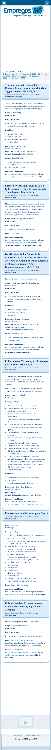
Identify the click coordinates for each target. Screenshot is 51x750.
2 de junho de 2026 (10, 74)
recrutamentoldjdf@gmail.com (16, 243)
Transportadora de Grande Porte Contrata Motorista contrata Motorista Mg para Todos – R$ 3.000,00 (25, 88)
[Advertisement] (25, 42)
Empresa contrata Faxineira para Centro (26, 513)
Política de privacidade (32, 736)
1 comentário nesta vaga (13, 97)
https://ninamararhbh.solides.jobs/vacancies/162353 (23, 504)
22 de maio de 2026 (19, 76)
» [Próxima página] (25, 722)
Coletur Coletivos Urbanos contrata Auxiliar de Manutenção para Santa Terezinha (24, 606)
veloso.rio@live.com (12, 177)
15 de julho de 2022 (32, 95)
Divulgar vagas (17, 736)
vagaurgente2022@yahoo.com (16, 594)
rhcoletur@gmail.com (13, 655)
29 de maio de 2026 (28, 74)
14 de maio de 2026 (17, 78)
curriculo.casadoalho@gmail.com (17, 350)
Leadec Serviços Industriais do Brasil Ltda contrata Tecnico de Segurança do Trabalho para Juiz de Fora (25, 188)
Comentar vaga (10, 197)
